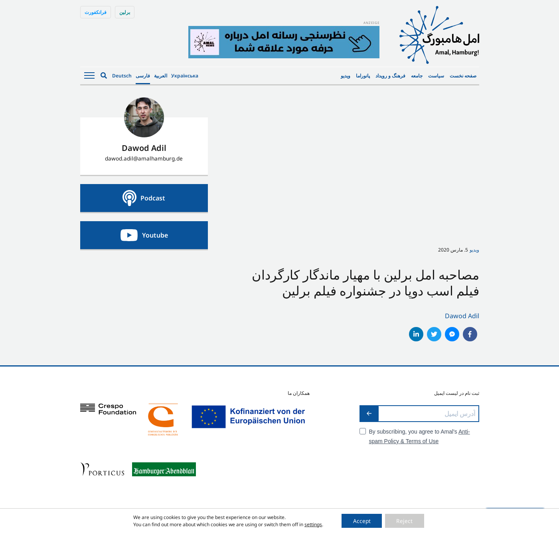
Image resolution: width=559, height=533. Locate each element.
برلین (124, 12)
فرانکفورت (96, 12)
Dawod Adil (462, 315)
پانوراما (363, 75)
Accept (361, 520)
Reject (405, 520)
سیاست (436, 75)
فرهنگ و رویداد (390, 75)
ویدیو (345, 75)
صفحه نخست (463, 75)
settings (311, 524)
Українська (184, 75)
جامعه (417, 75)
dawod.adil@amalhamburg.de (144, 158)
